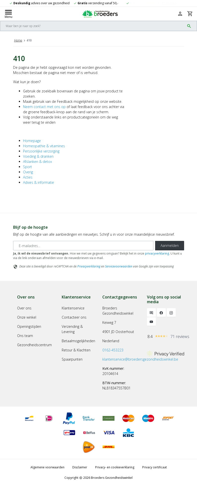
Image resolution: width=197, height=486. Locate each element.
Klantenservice (73, 308)
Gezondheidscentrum (34, 344)
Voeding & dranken (38, 156)
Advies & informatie (38, 182)
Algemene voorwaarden (47, 467)
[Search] (92, 26)
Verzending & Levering (72, 329)
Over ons (24, 308)
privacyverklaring (157, 253)
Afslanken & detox (37, 161)
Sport (27, 166)
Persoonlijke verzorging (41, 151)
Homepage (32, 140)
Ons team (25, 335)
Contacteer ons (74, 317)
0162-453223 (112, 350)
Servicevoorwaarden (118, 266)
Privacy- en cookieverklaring (114, 467)
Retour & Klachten (76, 350)
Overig (28, 172)
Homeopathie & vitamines (44, 146)
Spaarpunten (72, 359)
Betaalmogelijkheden (78, 340)
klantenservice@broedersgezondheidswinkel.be (140, 359)
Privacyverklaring (88, 266)
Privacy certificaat (154, 467)
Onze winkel (26, 317)
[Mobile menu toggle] (8, 14)
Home (18, 40)
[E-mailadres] (83, 245)
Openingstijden (29, 326)
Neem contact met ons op (44, 106)
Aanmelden (170, 245)
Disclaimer (79, 467)
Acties (27, 177)
